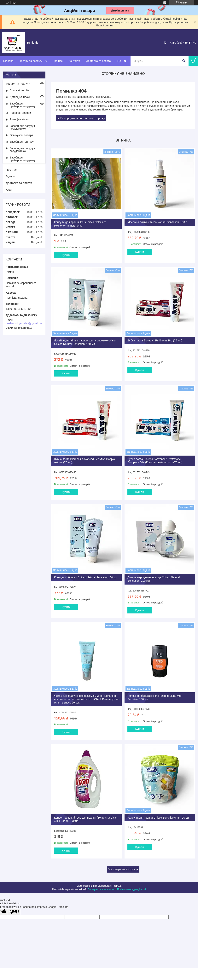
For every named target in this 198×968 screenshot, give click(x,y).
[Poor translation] (14, 912)
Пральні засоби (19, 90)
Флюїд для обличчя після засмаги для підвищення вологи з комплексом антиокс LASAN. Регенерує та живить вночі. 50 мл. (86, 699)
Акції (9, 189)
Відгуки (10, 176)
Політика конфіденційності (131, 889)
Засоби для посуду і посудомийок (22, 127)
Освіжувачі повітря (21, 135)
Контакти (74, 60)
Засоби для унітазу (22, 141)
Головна (8, 60)
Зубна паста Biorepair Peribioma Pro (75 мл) (154, 340)
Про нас (57, 60)
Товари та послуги (31, 60)
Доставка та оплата (98, 60)
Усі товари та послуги (121, 869)
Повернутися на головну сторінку (82, 118)
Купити (66, 255)
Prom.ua (117, 886)
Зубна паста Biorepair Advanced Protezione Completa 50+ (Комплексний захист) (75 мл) (154, 460)
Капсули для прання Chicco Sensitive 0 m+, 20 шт (158, 817)
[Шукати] (184, 61)
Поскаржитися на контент (101, 889)
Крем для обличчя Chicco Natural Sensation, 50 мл (85, 577)
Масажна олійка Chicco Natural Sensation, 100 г (157, 222)
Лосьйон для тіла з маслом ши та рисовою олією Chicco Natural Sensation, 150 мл (84, 342)
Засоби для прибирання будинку (22, 105)
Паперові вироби (20, 112)
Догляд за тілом (20, 97)
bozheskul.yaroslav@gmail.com (25, 323)
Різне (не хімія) (19, 119)
